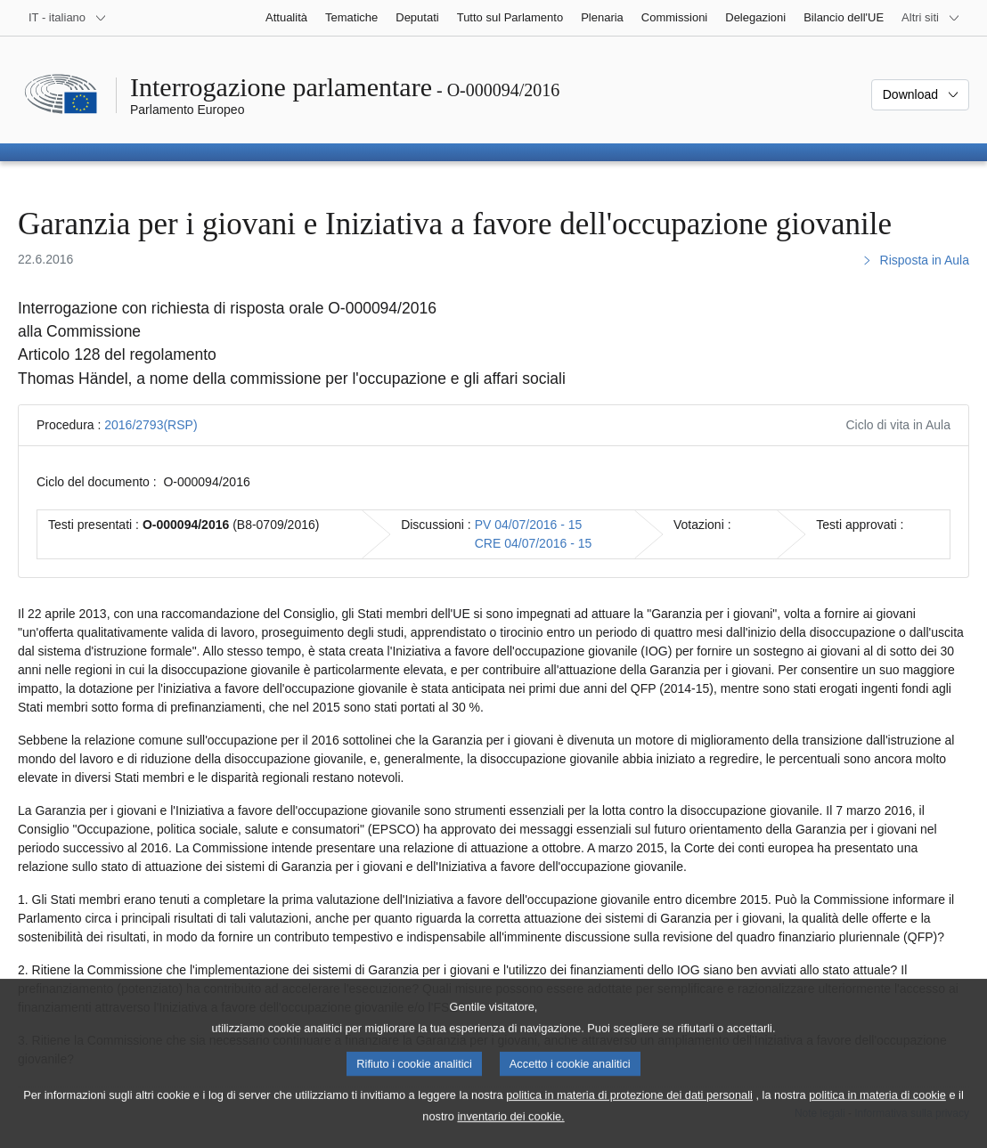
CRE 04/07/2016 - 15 (533, 543)
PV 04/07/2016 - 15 (529, 524)
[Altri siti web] (931, 18)
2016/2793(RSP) (150, 425)
